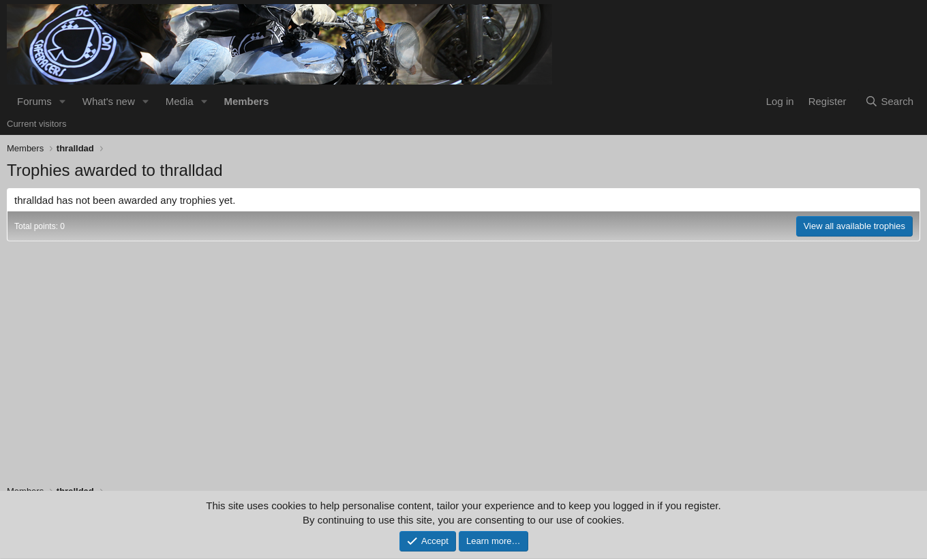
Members (246, 101)
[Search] (889, 101)
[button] (62, 101)
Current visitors (36, 124)
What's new (108, 101)
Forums (34, 101)
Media (180, 101)
